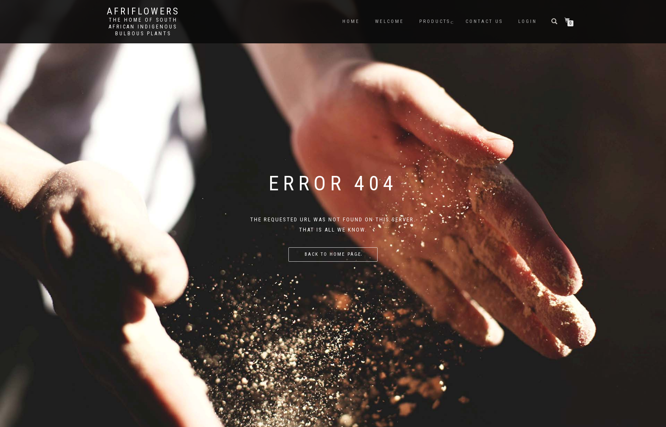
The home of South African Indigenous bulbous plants (143, 27)
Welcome (389, 21)
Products (434, 21)
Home (351, 21)
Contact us (484, 21)
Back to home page (333, 254)
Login (527, 21)
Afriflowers (143, 11)
